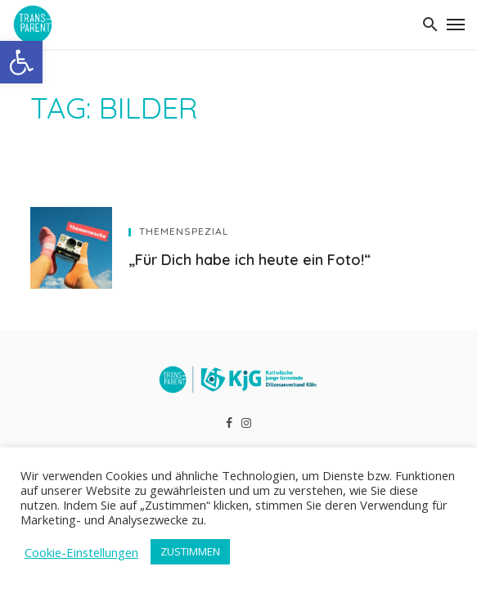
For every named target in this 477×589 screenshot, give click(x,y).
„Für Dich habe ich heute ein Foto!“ (249, 259)
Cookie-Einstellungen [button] (81, 552)
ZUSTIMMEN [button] (190, 551)
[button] (21, 62)
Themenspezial (183, 231)
